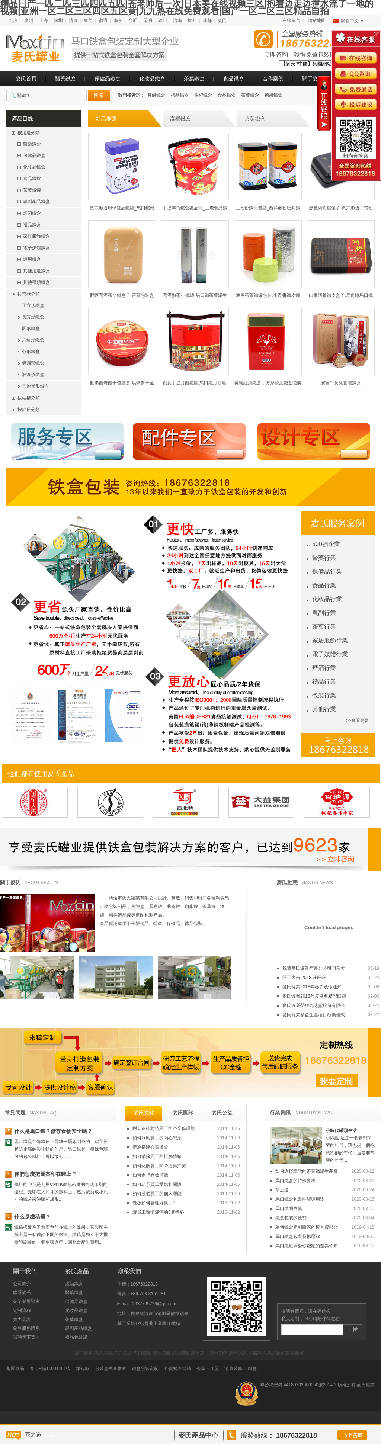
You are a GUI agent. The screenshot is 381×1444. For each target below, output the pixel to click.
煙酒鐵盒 (74, 1283)
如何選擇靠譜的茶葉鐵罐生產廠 (324, 1171)
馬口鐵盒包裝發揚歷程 (324, 1236)
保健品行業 (327, 571)
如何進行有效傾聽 (186, 1175)
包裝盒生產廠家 (110, 1368)
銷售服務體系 (26, 1328)
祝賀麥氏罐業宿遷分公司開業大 (330, 968)
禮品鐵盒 (180, 95)
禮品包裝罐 (76, 1337)
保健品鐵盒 (108, 78)
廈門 (222, 20)
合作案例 (273, 78)
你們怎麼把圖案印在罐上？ (45, 1174)
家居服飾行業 (330, 640)
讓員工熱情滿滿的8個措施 (186, 1212)
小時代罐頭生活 (341, 1130)
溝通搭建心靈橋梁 (186, 1147)
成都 (207, 20)
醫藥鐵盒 (65, 78)
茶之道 (324, 1190)
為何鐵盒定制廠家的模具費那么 (324, 1227)
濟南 (177, 20)
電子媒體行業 (330, 654)
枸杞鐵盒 (203, 95)
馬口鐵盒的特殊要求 (324, 1180)
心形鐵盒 (31, 351)
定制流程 (22, 1310)
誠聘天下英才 (26, 1337)
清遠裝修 (233, 1368)
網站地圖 (317, 20)
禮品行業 (324, 681)
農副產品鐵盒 (78, 1328)
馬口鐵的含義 (324, 1208)
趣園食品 (15, 1368)
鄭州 (192, 20)
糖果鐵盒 (273, 95)
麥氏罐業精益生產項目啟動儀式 (330, 1014)
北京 (13, 20)
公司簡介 (22, 1283)
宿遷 (103, 20)
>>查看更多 (357, 720)
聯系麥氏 (22, 1292)
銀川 (162, 20)
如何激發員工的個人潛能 (186, 1193)
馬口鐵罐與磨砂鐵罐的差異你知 (324, 1245)
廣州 (28, 20)
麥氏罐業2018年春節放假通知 (330, 987)
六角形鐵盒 (33, 340)
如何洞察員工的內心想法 (186, 1138)
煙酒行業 (324, 668)
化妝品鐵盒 (152, 78)
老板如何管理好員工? (186, 1203)
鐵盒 (252, 1368)
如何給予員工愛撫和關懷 (186, 1184)
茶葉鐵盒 (194, 78)
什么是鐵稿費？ (32, 1217)
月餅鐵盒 (156, 95)
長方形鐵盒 (33, 317)
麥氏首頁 (26, 78)
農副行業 (324, 613)
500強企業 (326, 544)
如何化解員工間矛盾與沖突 (186, 1165)
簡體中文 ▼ (352, 20)
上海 (43, 20)
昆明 (147, 20)
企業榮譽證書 (26, 1301)
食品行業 (324, 585)
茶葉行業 (324, 626)
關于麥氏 (312, 78)
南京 (117, 20)
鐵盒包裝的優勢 (324, 1218)
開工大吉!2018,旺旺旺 (330, 977)
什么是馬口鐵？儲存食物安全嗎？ (53, 1131)
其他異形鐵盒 (35, 386)
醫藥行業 (324, 558)
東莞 (88, 20)
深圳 (58, 20)
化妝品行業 (327, 599)
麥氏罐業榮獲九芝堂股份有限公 (330, 1005)
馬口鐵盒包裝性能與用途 (324, 1199)
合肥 (132, 20)
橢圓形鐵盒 (33, 363)
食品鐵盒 (233, 78)
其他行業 (324, 709)
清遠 (73, 20)
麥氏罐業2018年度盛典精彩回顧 (330, 996)
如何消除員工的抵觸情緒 (186, 1156)
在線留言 (291, 20)
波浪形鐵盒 (33, 374)
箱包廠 (82, 1368)
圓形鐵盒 (31, 328)
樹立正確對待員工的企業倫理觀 (186, 1128)
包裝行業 (324, 695)
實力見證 (22, 1319)
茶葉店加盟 (207, 1368)
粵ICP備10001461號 (50, 1368)
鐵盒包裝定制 (145, 1368)
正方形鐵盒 (33, 305)
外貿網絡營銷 (177, 1368)
